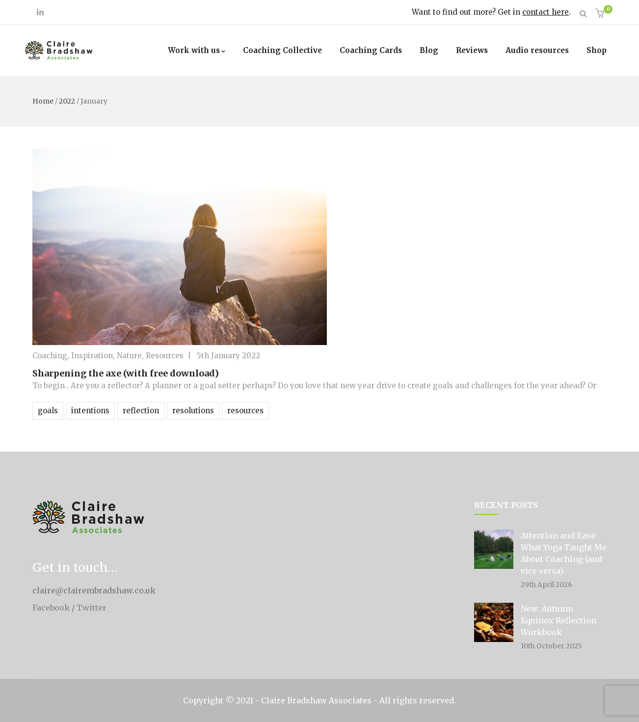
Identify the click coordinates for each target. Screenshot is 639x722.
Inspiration (92, 355)
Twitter (91, 608)
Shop (596, 50)
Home (42, 101)
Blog (429, 50)
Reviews (472, 50)
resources (245, 410)
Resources (165, 355)
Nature (129, 355)
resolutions (193, 410)
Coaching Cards (371, 50)
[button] (601, 14)
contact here (545, 12)
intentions (90, 410)
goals (48, 410)
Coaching (49, 355)
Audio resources (537, 50)
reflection (141, 410)
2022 (67, 101)
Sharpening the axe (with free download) (125, 373)
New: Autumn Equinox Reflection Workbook (558, 620)
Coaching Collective (282, 50)
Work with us (196, 50)
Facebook (51, 608)
